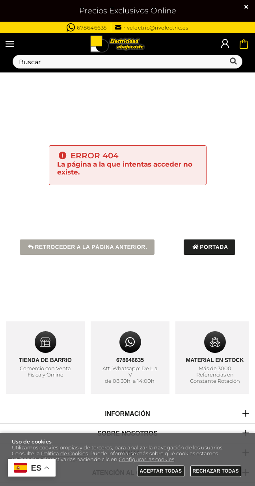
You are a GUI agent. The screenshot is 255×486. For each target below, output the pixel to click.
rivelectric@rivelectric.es (151, 27)
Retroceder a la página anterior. (87, 247)
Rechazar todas (216, 471)
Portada (209, 247)
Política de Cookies (64, 453)
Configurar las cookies (146, 459)
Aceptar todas (161, 471)
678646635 (87, 27)
